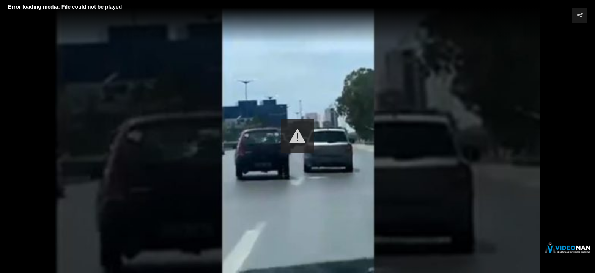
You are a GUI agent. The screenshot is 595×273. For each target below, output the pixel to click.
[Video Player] (297, 136)
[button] (297, 136)
